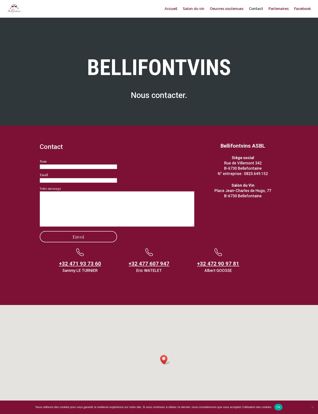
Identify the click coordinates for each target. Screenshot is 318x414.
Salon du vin (193, 9)
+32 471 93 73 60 (80, 264)
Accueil (171, 9)
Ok (278, 407)
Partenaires (279, 9)
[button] (165, 359)
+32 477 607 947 (149, 264)
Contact (256, 9)
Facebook (302, 9)
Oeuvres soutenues (226, 9)
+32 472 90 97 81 (218, 264)
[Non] (312, 407)
